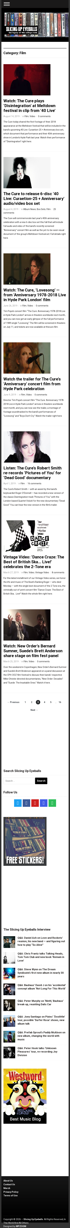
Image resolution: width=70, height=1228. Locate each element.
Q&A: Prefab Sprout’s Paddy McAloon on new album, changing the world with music (41, 1036)
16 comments (34, 483)
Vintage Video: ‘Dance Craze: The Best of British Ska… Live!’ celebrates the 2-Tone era (33, 562)
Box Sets (41, 209)
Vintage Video (42, 572)
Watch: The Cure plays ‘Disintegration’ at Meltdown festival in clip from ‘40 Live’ (29, 106)
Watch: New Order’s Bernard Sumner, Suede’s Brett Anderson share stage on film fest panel (32, 651)
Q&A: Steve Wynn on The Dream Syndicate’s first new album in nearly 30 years (41, 973)
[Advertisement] (35, 737)
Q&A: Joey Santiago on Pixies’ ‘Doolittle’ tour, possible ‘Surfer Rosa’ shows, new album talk (41, 1020)
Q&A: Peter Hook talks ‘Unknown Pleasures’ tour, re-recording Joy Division (37, 1052)
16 (60, 702)
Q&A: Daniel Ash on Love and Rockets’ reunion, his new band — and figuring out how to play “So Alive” (41, 941)
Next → (34, 710)
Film (27, 116)
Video (32, 116)
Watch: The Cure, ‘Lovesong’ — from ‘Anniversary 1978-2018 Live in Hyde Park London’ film (34, 295)
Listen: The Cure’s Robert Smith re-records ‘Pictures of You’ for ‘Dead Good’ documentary (32, 473)
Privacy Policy (10, 1192)
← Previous (13, 702)
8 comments (58, 572)
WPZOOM (21, 1226)
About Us (8, 1180)
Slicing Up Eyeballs (33, 1219)
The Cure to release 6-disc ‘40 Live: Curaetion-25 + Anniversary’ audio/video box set (33, 198)
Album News (29, 209)
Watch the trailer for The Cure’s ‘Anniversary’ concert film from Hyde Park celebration (32, 384)
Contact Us (9, 1184)
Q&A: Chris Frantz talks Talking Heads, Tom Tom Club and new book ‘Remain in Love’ (41, 957)
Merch (6, 1188)
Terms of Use (10, 1195)
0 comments (44, 116)
